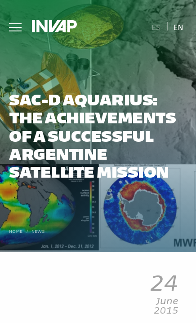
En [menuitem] (178, 27)
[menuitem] (155, 26)
